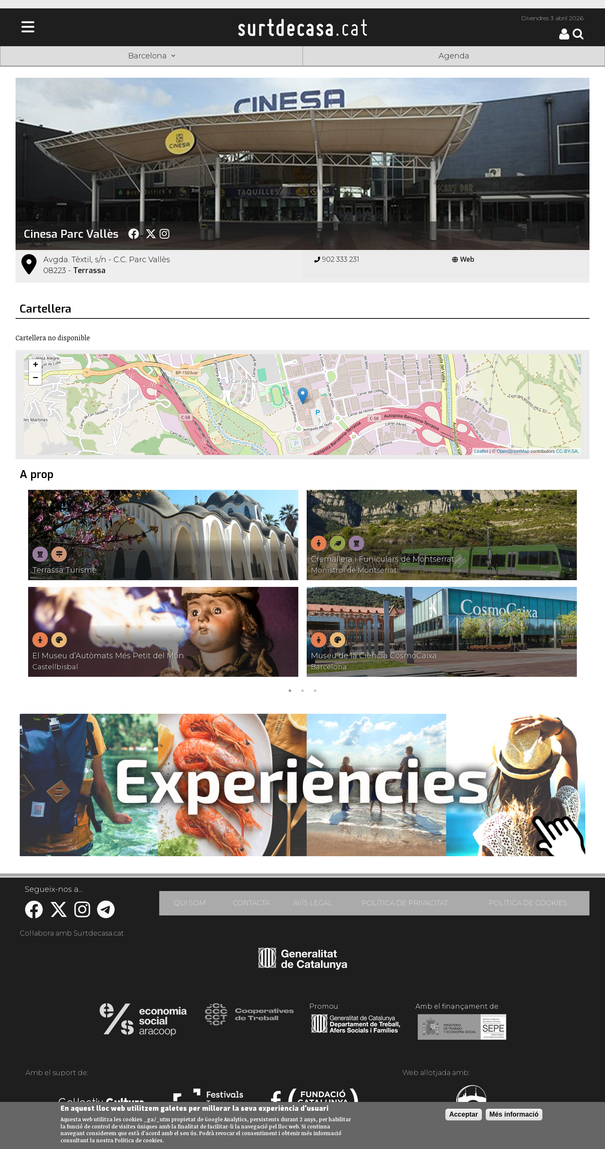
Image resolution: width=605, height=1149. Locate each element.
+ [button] (35, 365)
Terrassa (89, 271)
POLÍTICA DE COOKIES (528, 903)
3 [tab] (315, 690)
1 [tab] (290, 690)
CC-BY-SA (567, 451)
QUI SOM (190, 903)
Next (571, 593)
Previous (34, 593)
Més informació (514, 1114)
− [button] (35, 378)
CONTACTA (251, 903)
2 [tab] (302, 690)
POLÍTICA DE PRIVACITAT (405, 903)
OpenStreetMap (513, 451)
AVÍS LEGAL (312, 903)
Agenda (454, 55)
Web (463, 259)
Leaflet (481, 451)
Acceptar (463, 1114)
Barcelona (151, 55)
